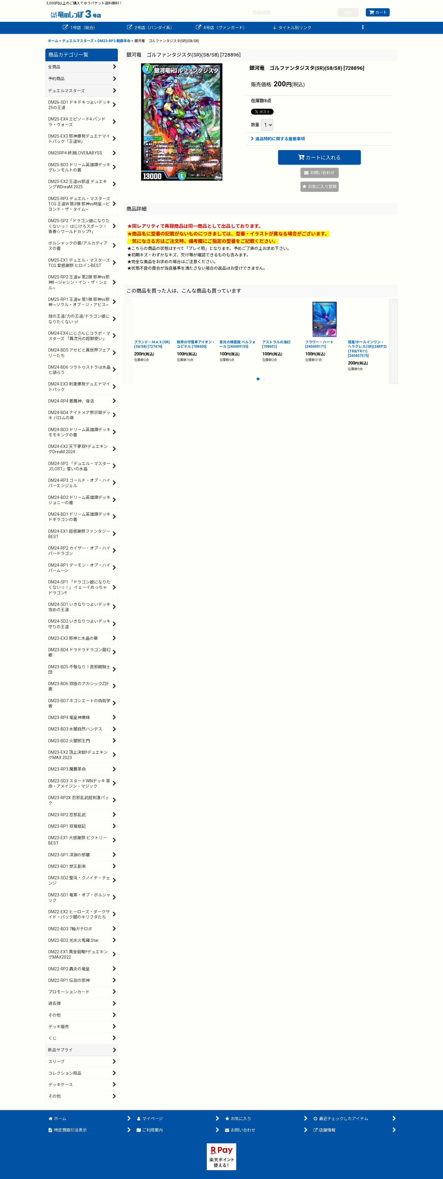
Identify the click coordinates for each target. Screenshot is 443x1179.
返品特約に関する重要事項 (278, 138)
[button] (363, 28)
